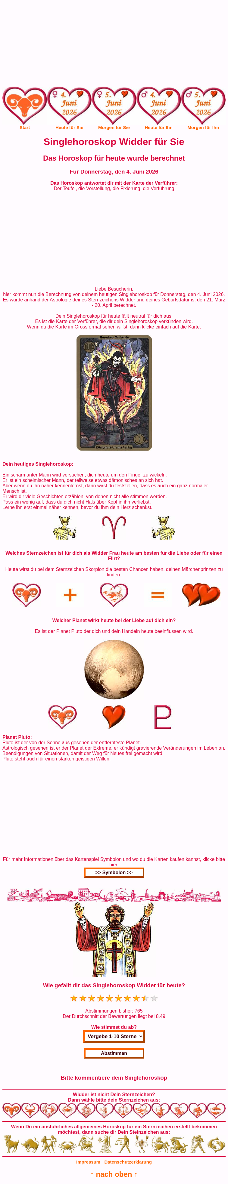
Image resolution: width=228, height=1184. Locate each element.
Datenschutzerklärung (128, 1161)
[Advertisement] (114, 44)
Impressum (88, 1161)
